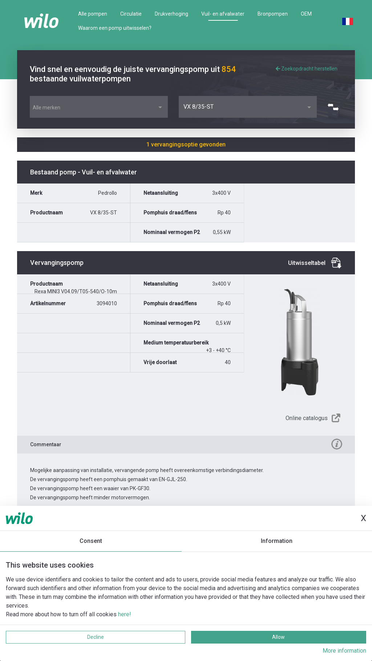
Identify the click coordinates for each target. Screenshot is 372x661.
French (347, 21)
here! (124, 614)
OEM (306, 14)
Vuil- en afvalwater (222, 14)
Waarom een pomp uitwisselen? (114, 28)
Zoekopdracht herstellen (306, 69)
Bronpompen (273, 14)
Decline (95, 637)
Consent (91, 540)
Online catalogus (307, 418)
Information (276, 540)
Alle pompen (92, 14)
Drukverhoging (171, 14)
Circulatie (131, 14)
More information (344, 650)
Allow (278, 637)
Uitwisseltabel (307, 262)
